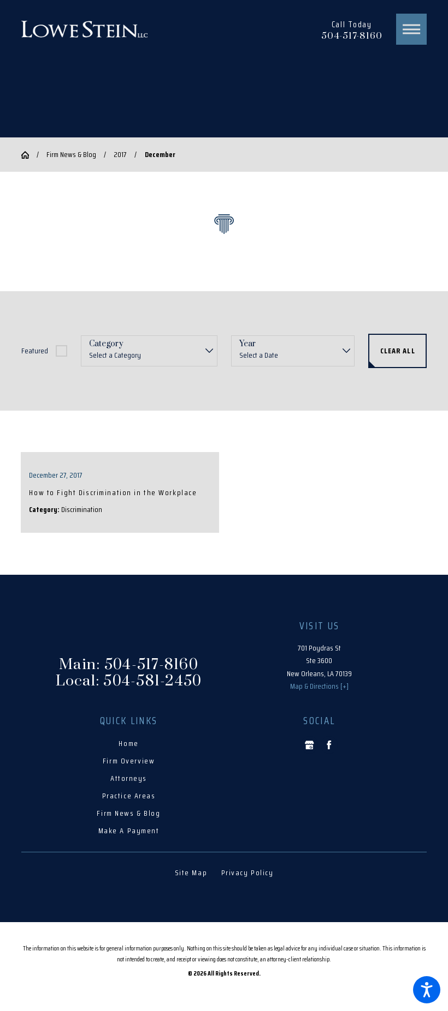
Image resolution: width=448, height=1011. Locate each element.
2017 (120, 154)
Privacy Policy (247, 872)
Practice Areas (129, 796)
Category (106, 344)
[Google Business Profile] (309, 744)
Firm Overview (129, 761)
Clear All (397, 351)
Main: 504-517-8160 (128, 665)
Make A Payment (129, 831)
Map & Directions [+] (319, 686)
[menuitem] (128, 743)
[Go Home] (29, 155)
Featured (34, 351)
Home (128, 743)
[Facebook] (329, 744)
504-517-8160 (351, 36)
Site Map (191, 872)
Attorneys (128, 778)
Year (247, 344)
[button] (426, 989)
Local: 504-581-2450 (129, 681)
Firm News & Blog (71, 154)
